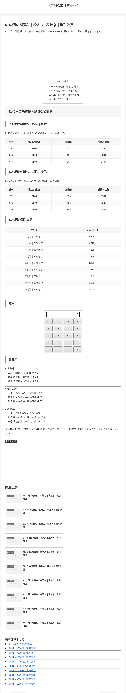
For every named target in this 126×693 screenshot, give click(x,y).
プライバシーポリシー (72, 685)
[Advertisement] (63, 55)
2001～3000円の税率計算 (22, 582)
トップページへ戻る (52, 685)
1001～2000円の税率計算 (22, 578)
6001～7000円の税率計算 (22, 600)
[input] (63, 655)
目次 (59, 80)
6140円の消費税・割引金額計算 (63, 86)
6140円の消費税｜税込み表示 (65, 95)
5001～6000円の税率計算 (22, 595)
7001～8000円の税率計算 (22, 604)
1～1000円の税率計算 (20, 573)
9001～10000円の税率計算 (23, 613)
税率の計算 (11, 441)
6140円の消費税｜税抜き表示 (65, 90)
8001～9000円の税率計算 (22, 609)
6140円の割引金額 (60, 99)
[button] (120, 655)
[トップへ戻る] (122, 689)
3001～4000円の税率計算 (22, 586)
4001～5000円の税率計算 (22, 591)
